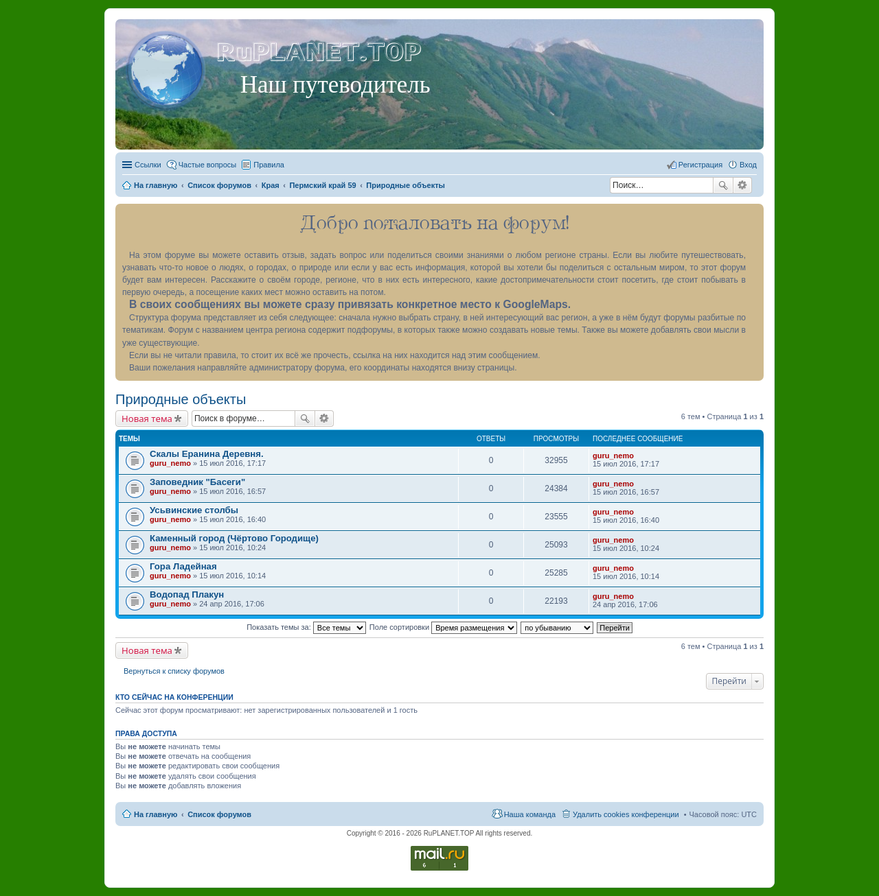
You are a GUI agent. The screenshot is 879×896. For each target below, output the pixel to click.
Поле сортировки (443, 627)
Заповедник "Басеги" (197, 482)
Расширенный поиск (742, 185)
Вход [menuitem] (748, 165)
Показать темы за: (306, 627)
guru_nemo (170, 463)
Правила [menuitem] (268, 165)
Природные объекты (180, 399)
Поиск (723, 185)
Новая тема (147, 418)
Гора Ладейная (183, 566)
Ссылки (148, 165)
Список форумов (219, 814)
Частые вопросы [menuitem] (208, 165)
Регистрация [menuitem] (700, 165)
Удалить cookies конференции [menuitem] (626, 814)
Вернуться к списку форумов (174, 671)
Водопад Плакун (187, 594)
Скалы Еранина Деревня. (207, 454)
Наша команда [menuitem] (530, 814)
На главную (155, 814)
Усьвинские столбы (194, 510)
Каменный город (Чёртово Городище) (234, 538)
